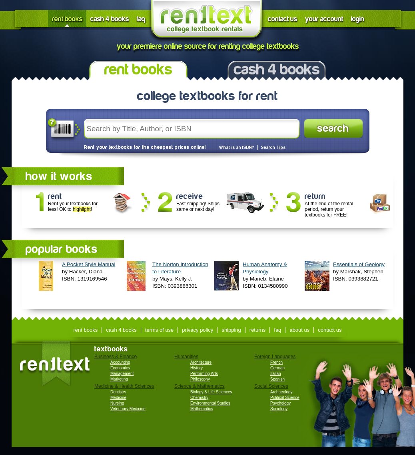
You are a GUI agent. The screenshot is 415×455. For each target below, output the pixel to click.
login (357, 19)
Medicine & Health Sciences (124, 386)
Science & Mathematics (199, 386)
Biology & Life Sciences (211, 392)
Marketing (119, 379)
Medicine (118, 397)
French (276, 362)
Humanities (186, 356)
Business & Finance (115, 356)
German (277, 368)
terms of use (159, 330)
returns (257, 330)
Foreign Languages (274, 356)
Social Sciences (271, 386)
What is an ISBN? (236, 147)
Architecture (200, 362)
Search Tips (273, 147)
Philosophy (200, 379)
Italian (275, 373)
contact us (282, 19)
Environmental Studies (210, 403)
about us (299, 330)
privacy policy (197, 330)
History (196, 368)
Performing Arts (204, 373)
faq (141, 19)
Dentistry (118, 392)
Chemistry (199, 397)
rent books (67, 19)
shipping (231, 330)
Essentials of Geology (359, 264)
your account (324, 19)
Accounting (120, 362)
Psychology (280, 403)
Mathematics (201, 409)
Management (122, 373)
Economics (120, 368)
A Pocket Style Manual (88, 264)
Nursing (117, 403)
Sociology (278, 409)
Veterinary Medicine (128, 409)
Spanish (277, 379)
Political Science (284, 397)
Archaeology (281, 392)
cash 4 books (109, 19)
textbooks (111, 349)
